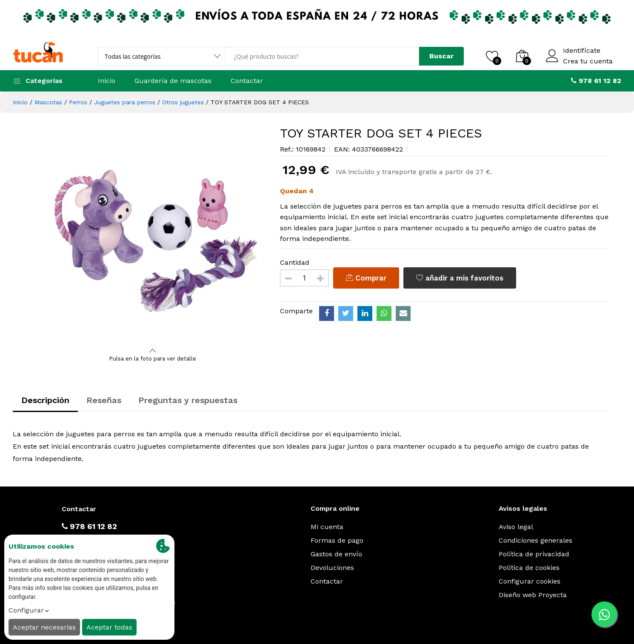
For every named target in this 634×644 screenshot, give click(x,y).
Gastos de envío (336, 554)
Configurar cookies (529, 581)
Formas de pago (337, 540)
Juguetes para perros (124, 102)
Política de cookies (529, 568)
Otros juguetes (183, 102)
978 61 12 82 (89, 526)
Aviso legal (516, 527)
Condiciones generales (535, 540)
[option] (153, 236)
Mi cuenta (327, 527)
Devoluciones (332, 568)
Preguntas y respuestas (187, 400)
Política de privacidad (534, 554)
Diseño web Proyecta (533, 595)
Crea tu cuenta (588, 61)
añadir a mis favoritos (459, 278)
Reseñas (103, 400)
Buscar (441, 56)
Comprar (366, 278)
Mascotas (48, 102)
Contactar (247, 81)
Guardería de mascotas (172, 81)
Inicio (106, 81)
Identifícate (581, 50)
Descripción (45, 400)
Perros (78, 102)
